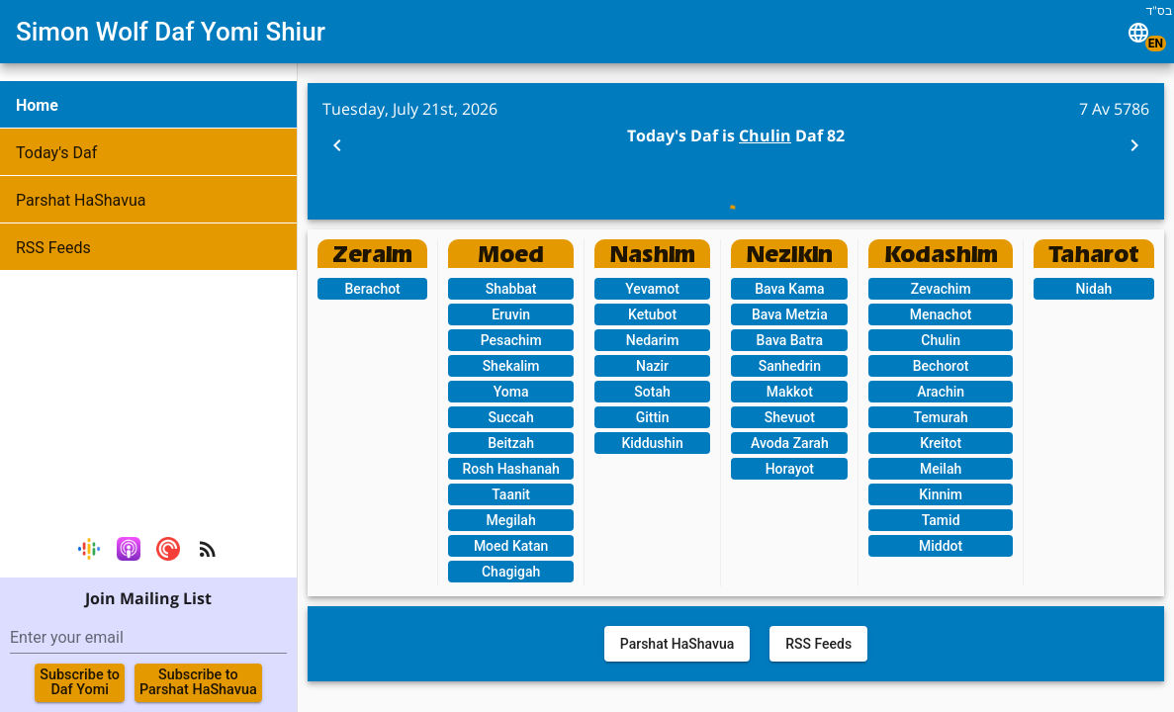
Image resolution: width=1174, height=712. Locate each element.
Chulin (765, 135)
